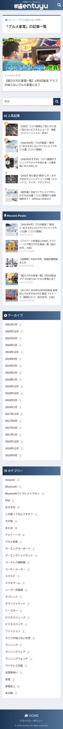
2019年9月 (13, 359)
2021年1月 (13, 325)
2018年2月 (13, 400)
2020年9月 (13, 338)
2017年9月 (13, 421)
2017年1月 (13, 435)
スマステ (12, 576)
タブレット (14, 597)
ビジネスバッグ (16, 624)
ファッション (15, 631)
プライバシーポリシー (31, 721)
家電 (10, 680)
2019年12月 (14, 352)
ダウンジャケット (18, 604)
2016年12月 (14, 442)
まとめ (11, 528)
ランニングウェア (18, 652)
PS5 (10, 501)
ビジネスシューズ (18, 618)
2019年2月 (13, 373)
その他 (11, 521)
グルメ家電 (14, 542)
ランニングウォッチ (19, 659)
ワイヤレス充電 (16, 666)
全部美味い (14, 673)
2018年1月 (13, 407)
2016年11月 (14, 449)
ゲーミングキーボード (20, 549)
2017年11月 (14, 414)
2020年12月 (14, 332)
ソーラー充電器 (16, 590)
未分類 (11, 693)
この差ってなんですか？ (21, 514)
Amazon (12, 480)
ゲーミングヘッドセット (21, 556)
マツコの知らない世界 (20, 638)
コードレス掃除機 (18, 563)
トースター (14, 611)
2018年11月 (14, 387)
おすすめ (12, 507)
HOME (31, 715)
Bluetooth (13, 487)
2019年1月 (13, 380)
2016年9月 (13, 455)
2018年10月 (14, 394)
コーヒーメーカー (18, 570)
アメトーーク (15, 535)
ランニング (14, 645)
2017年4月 (13, 428)
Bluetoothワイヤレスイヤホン (25, 494)
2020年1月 (13, 345)
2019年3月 (13, 366)
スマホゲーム (15, 583)
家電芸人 (12, 687)
